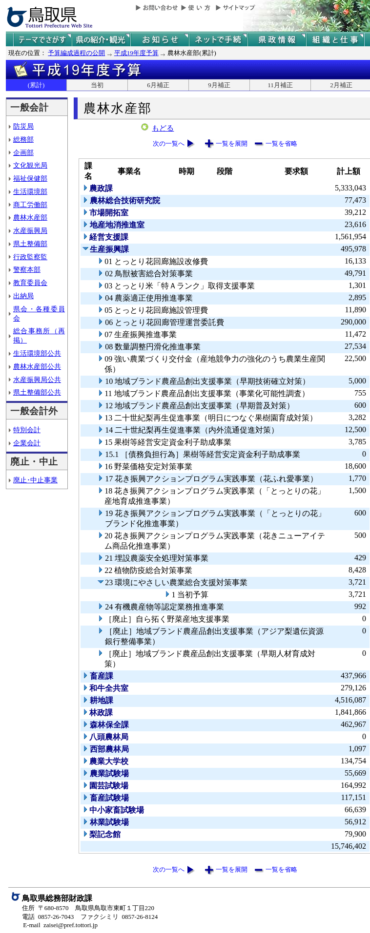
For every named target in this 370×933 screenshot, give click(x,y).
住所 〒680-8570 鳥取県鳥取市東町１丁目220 (88, 908)
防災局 (23, 126)
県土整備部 (30, 244)
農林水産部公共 (37, 366)
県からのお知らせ (159, 39)
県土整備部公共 (37, 392)
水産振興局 (30, 230)
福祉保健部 (30, 178)
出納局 (23, 296)
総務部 (23, 139)
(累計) (36, 85)
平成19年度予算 (136, 53)
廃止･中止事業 (35, 480)
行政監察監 (30, 257)
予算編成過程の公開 (76, 53)
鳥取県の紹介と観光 (101, 39)
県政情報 (276, 39)
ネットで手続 (218, 39)
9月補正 (219, 85)
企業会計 (27, 443)
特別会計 (27, 430)
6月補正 (158, 85)
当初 (97, 85)
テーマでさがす (42, 39)
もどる (163, 128)
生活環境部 (30, 191)
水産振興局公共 (37, 379)
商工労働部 (30, 205)
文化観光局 (30, 165)
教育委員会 (30, 282)
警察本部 (27, 269)
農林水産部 (30, 217)
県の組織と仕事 (335, 39)
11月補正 (280, 85)
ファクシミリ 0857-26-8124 (119, 916)
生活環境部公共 (37, 353)
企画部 (23, 152)
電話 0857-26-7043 (48, 916)
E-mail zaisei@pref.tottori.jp (60, 925)
